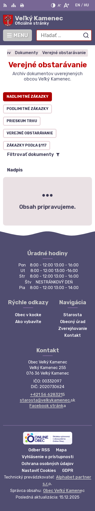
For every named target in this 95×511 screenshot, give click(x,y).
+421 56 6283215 (47, 394)
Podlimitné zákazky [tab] (27, 109)
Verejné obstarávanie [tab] (30, 133)
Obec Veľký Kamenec (64, 490)
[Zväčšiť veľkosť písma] (66, 5)
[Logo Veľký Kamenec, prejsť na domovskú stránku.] (47, 20)
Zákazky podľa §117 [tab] (27, 145)
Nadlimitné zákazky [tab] (27, 96)
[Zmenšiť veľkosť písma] (59, 5)
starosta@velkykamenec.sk (47, 400)
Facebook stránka (47, 405)
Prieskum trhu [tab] (22, 121)
